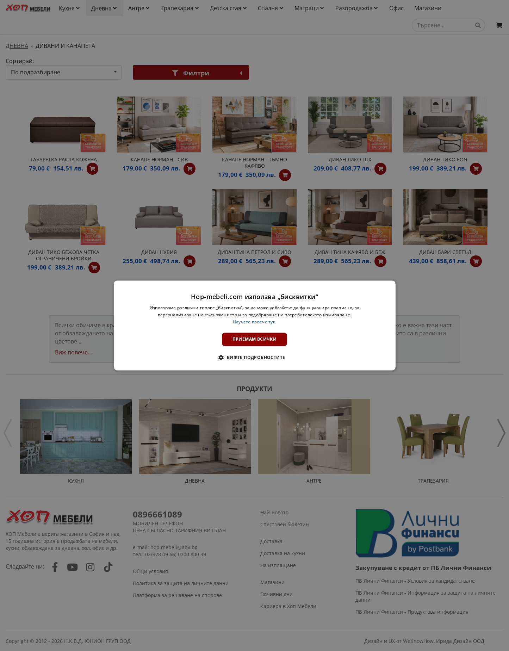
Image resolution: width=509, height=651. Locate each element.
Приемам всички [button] (254, 339)
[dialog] (255, 325)
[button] (254, 357)
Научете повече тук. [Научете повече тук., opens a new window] (255, 322)
